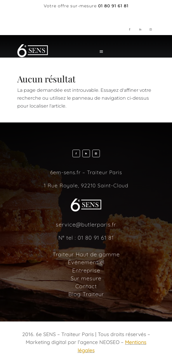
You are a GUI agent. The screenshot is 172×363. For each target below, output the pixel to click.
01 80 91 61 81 (96, 237)
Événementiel (86, 262)
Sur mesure (86, 278)
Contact (86, 286)
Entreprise (86, 270)
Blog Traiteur (86, 294)
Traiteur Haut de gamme (86, 254)
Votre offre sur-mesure (70, 6)
